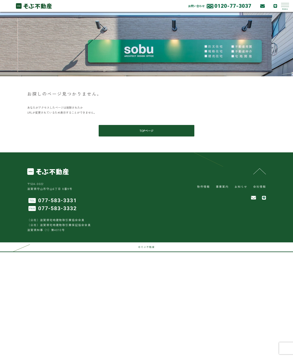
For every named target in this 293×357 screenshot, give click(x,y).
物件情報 (203, 187)
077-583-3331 (57, 200)
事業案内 (222, 187)
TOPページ (147, 131)
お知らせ (241, 187)
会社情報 (259, 187)
